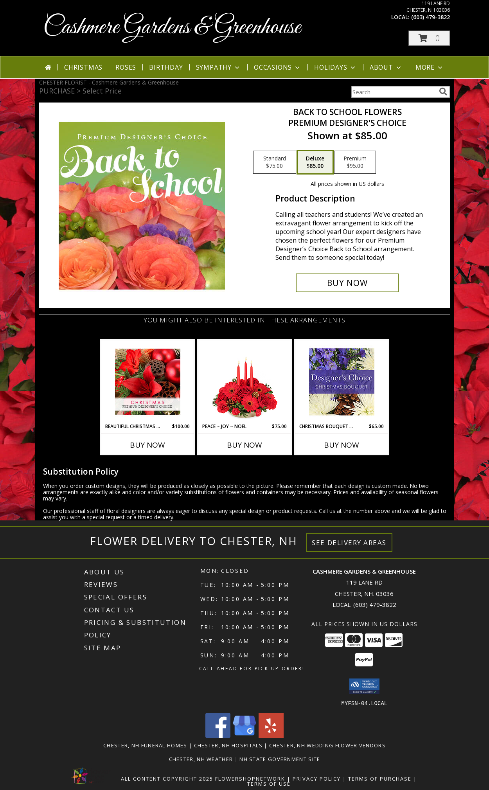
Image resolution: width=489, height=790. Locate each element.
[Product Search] (393, 91)
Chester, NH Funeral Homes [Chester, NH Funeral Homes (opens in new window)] (145, 745)
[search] (443, 91)
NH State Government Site (279, 758)
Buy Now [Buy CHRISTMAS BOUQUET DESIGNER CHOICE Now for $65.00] (341, 445)
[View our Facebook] (217, 735)
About (386, 67)
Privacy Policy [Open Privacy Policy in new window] (317, 778)
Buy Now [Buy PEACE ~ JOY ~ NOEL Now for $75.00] (244, 445)
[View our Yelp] (271, 735)
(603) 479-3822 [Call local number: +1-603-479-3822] (430, 17)
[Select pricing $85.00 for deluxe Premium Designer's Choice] (315, 162)
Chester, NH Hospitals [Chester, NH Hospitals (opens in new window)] (228, 745)
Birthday (166, 67)
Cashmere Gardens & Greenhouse (172, 27)
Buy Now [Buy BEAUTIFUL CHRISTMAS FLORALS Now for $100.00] (147, 445)
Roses (125, 67)
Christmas (83, 67)
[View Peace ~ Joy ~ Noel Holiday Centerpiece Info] (244, 381)
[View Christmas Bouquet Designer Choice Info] (341, 381)
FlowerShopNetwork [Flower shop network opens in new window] (250, 778)
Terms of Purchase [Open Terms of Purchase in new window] (380, 778)
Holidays (335, 67)
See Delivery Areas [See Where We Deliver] (349, 542)
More (429, 67)
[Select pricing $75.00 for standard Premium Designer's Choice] (274, 162)
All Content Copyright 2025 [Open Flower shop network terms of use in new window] (167, 778)
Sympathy (218, 67)
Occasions (277, 67)
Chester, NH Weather (201, 758)
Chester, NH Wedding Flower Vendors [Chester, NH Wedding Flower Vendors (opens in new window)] (327, 745)
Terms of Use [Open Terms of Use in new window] (269, 783)
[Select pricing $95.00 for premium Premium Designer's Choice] (355, 162)
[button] (429, 38)
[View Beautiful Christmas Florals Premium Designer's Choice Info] (147, 381)
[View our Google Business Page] (244, 735)
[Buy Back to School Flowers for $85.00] (347, 283)
